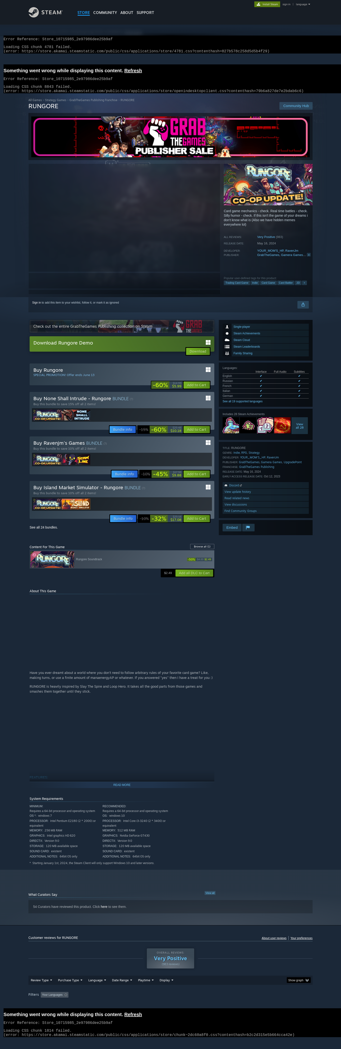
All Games (35, 106)
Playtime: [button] (137, 1003)
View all (210, 898)
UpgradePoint (293, 468)
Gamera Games (292, 260)
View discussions (235, 510)
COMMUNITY (105, 12)
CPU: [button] (234, 1003)
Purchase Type (68, 989)
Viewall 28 (300, 431)
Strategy (254, 458)
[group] (170, 1004)
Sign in (36, 308)
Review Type (40, 989)
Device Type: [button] (271, 1003)
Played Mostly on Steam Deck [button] (171, 1003)
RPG (244, 458)
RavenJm (291, 256)
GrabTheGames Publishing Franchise (93, 106)
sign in (286, 4)
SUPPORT (145, 12)
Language (95, 989)
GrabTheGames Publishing (256, 472)
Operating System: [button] (210, 1003)
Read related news (236, 504)
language (301, 4)
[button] (196, 390)
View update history (237, 497)
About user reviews (274, 944)
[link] (167, 390)
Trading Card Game (236, 288)
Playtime (144, 989)
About (126, 12)
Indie (255, 288)
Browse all (202, 552)
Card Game (268, 288)
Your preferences (302, 944)
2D (298, 288)
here (104, 912)
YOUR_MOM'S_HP (270, 256)
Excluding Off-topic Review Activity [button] (100, 1003)
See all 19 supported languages (243, 407)
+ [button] (304, 288)
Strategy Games (55, 106)
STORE (83, 12)
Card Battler (286, 288)
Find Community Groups (240, 516)
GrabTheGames (268, 260)
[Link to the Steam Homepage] (49, 16)
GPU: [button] (250, 1003)
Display (165, 989)
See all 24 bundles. (44, 533)
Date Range (120, 989)
